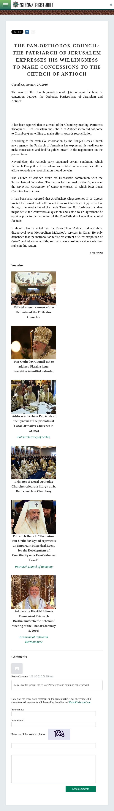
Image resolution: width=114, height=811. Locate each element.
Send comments (80, 788)
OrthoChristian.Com (80, 702)
